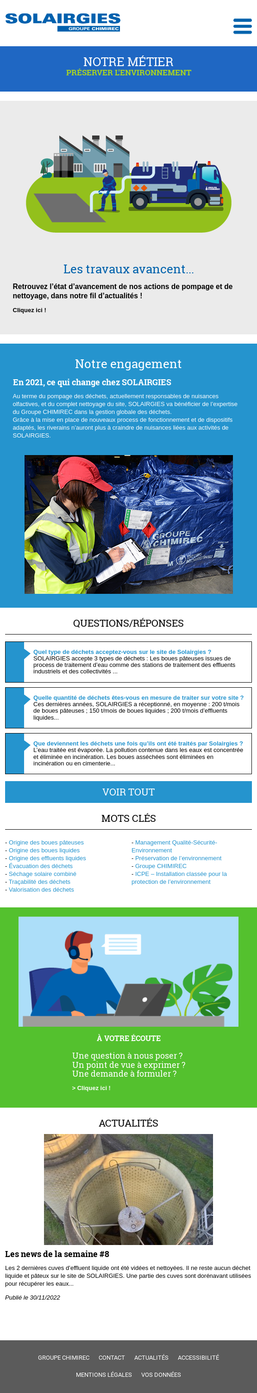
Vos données (161, 1374)
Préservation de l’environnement (178, 858)
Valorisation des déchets (41, 889)
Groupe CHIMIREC (161, 866)
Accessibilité (198, 1357)
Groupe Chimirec (63, 1357)
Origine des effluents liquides (47, 858)
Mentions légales (104, 1374)
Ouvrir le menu (242, 26)
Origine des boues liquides (44, 850)
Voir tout (128, 791)
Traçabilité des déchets (39, 881)
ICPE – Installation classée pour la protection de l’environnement (179, 877)
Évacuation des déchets (41, 866)
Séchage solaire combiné (42, 873)
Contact (112, 1357)
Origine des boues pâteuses (46, 842)
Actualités (128, 1122)
